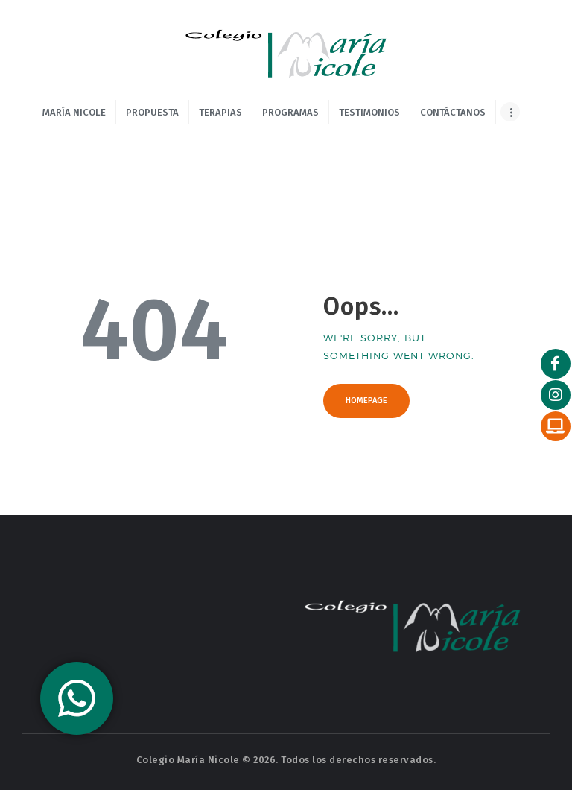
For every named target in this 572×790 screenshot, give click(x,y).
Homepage (366, 400)
